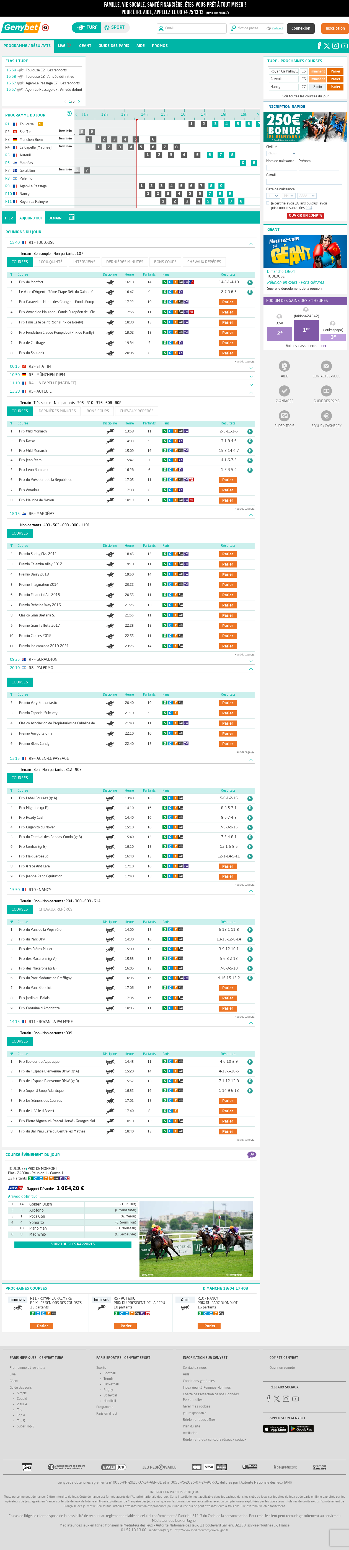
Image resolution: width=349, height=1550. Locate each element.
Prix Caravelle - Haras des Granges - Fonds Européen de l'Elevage (69, 302)
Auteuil (275, 79)
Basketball (111, 1384)
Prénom (305, 161)
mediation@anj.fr (160, 1530)
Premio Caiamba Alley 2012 (40, 564)
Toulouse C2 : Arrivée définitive (50, 77)
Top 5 (21, 1421)
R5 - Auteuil (124, 1298)
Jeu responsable (194, 1413)
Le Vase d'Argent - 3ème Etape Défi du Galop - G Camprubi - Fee (68, 292)
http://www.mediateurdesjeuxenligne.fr (201, 1530)
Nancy (275, 87)
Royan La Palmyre (284, 71)
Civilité (271, 147)
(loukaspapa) (333, 330)
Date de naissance (280, 189)
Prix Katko (27, 441)
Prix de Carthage (32, 343)
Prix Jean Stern (30, 460)
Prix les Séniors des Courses (40, 1101)
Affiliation (190, 1433)
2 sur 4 (22, 1404)
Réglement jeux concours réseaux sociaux (215, 1440)
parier (227, 302)
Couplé (22, 1399)
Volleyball (111, 1395)
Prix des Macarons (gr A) (37, 959)
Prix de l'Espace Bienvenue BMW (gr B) (49, 1081)
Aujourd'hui (30, 218)
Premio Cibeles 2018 (35, 636)
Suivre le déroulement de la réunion (294, 289)
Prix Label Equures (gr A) (38, 798)
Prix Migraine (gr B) (33, 808)
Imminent (318, 71)
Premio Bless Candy (34, 744)
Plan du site (191, 1426)
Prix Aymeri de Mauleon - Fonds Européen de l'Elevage (61, 312)
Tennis (108, 1379)
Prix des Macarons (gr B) (37, 968)
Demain (54, 218)
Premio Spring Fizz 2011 (38, 554)
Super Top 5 (284, 426)
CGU (309, 208)
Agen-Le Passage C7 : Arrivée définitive (56, 90)
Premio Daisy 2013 (34, 574)
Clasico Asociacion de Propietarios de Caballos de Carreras (63, 723)
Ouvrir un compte (305, 215)
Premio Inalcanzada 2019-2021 (44, 646)
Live (13, 1374)
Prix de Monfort (31, 282)
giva (279, 323)
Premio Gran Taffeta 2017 (39, 626)
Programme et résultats (27, 1368)
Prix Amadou (29, 490)
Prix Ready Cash (31, 818)
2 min (317, 87)
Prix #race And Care (34, 866)
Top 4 (21, 1415)
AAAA (303, 196)
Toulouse (16, 1169)
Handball (110, 1401)
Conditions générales (199, 1381)
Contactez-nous (326, 376)
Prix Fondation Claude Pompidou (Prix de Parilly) (56, 333)
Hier (9, 218)
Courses (20, 262)
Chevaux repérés (204, 262)
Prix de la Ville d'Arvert (36, 1111)
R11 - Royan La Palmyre (51, 1298)
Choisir (273, 153)
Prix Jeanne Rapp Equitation (40, 876)
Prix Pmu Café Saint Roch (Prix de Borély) (51, 322)
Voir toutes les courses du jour (305, 96)
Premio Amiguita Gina (35, 733)
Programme (104, 1407)
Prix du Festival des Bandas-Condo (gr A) (50, 837)
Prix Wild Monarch (33, 431)
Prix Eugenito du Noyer (37, 827)
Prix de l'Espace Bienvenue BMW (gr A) (49, 1071)
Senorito (36, 1223)
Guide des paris (327, 401)
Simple (22, 1393)
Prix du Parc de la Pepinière (40, 930)
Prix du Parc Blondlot (35, 988)
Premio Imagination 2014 (39, 585)
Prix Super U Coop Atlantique (41, 1091)
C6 (304, 79)
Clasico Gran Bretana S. (37, 615)
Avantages (284, 401)
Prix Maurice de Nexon (36, 500)
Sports (101, 1368)
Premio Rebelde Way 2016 (40, 605)
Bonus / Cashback (326, 426)
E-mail (271, 175)
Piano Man (38, 1228)
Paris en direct (106, 1414)
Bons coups (165, 262)
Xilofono (36, 1210)
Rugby (108, 1390)
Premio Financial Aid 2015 (39, 595)
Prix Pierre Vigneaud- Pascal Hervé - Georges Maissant (61, 1121)
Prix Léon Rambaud (34, 470)
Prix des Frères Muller (35, 949)
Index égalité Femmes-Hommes (207, 1388)
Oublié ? (277, 28)
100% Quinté (51, 262)
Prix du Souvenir (31, 353)
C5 (304, 71)
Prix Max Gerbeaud (33, 856)
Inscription (335, 28)
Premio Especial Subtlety (38, 713)
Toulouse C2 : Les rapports (46, 70)
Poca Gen (37, 1217)
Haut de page (242, 361)
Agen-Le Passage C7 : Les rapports (53, 83)
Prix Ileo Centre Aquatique (39, 1062)
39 (252, 1154)
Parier (335, 71)
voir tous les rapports (73, 1244)
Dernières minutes (124, 262)
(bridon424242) (306, 316)
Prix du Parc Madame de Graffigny (45, 978)
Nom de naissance (280, 161)
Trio (19, 1410)
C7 (304, 87)
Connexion (300, 28)
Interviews (84, 262)
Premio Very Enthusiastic (38, 703)
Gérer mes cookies (196, 1406)
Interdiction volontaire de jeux (174, 1492)
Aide (284, 376)
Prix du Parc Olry (32, 939)
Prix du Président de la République (45, 480)
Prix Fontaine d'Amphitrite (39, 1008)
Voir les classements (301, 346)
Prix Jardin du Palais (34, 998)
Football (110, 1373)
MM (286, 196)
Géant (14, 1381)
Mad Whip (37, 1235)
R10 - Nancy (208, 1298)
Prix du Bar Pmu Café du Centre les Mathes (52, 1131)
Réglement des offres (199, 1420)
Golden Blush (40, 1204)
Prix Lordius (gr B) (32, 847)
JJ (269, 196)
